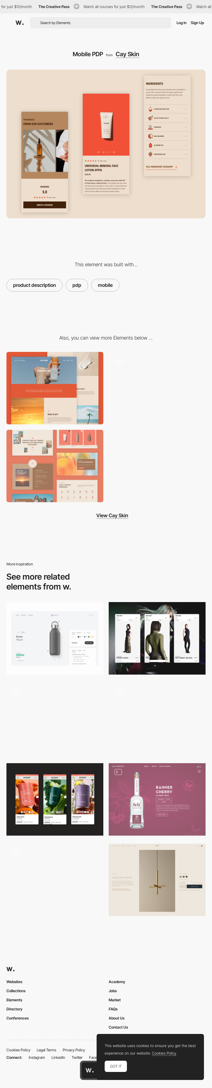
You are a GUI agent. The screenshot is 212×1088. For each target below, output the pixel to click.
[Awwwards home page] (90, 1070)
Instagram (37, 1057)
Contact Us (118, 1027)
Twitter (77, 1057)
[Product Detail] (157, 799)
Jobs (113, 990)
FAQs (113, 1009)
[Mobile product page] (157, 638)
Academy (117, 981)
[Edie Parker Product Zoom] (54, 880)
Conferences (17, 1018)
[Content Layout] (54, 466)
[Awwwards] (20, 23)
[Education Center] (54, 388)
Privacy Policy (74, 1050)
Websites (14, 981)
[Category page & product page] (157, 719)
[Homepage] (157, 388)
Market (115, 1000)
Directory (14, 1009)
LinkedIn (58, 1057)
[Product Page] (54, 719)
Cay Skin (127, 54)
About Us (117, 1018)
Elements (14, 1000)
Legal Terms (46, 1050)
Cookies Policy (18, 1050)
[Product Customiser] (54, 638)
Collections (15, 990)
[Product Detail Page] (157, 880)
